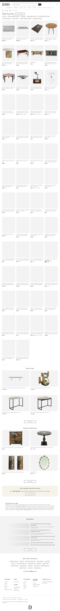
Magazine (47, 581)
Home (3, 10)
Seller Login (16, 588)
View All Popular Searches (30, 571)
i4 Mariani (48, 510)
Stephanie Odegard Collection (34, 510)
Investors (25, 586)
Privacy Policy (19, 597)
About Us (25, 581)
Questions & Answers (8, 589)
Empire (17, 509)
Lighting (21, 7)
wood (20, 505)
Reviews (24, 588)
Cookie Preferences (20, 599)
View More (30, 421)
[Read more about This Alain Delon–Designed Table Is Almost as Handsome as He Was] (30, 532)
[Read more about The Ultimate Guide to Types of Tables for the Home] (30, 544)
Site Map (26, 599)
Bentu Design (42, 510)
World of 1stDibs (46, 7)
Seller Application (17, 587)
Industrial (20, 509)
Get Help (34, 583)
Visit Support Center (36, 584)
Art (25, 7)
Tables (10, 10)
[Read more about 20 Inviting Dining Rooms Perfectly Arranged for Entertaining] (30, 525)
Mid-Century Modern (27, 509)
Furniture (16, 7)
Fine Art (5, 584)
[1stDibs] (6, 4)
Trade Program (16, 581)
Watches (34, 7)
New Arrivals (9, 7)
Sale (52, 7)
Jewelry (29, 7)
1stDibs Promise (35, 586)
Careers (24, 584)
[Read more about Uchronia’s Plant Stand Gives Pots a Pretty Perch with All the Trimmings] (30, 538)
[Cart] (56, 4)
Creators (5, 588)
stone (17, 505)
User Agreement (13, 597)
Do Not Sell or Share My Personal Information (9, 599)
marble (24, 505)
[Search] (25, 4)
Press (24, 583)
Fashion (39, 7)
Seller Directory (16, 590)
